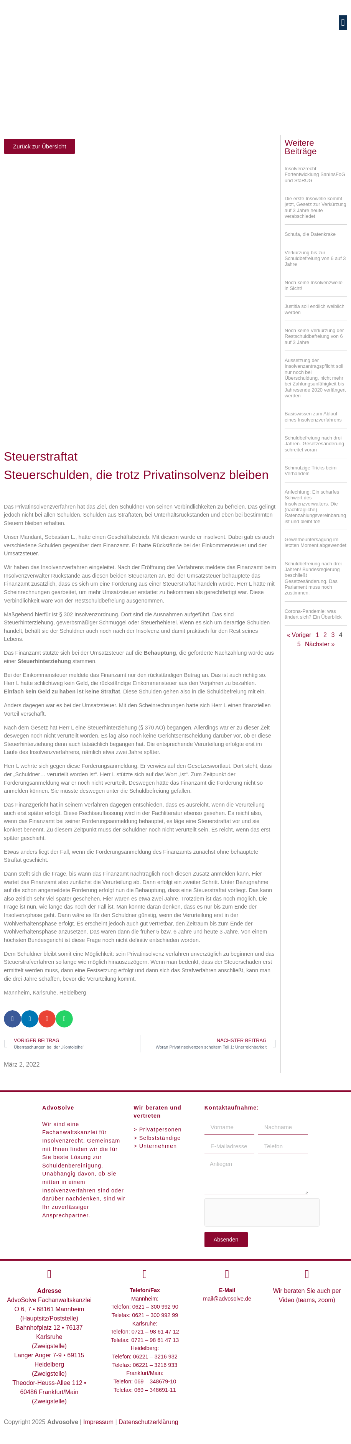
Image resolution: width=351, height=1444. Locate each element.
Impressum (98, 1422)
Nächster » (320, 644)
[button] (343, 22)
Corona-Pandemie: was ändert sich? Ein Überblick (313, 614)
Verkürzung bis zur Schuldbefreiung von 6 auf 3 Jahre (315, 258)
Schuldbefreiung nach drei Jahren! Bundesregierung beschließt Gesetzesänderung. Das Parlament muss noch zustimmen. (313, 578)
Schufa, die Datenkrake (310, 234)
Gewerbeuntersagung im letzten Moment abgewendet (315, 542)
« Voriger (299, 635)
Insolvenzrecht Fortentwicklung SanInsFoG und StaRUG (315, 174)
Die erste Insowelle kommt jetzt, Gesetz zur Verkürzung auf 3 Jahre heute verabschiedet (315, 207)
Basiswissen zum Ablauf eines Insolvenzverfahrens (313, 416)
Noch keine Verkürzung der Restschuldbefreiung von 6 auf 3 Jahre (314, 336)
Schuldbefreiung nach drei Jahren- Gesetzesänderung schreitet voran (314, 444)
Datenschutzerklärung (148, 1422)
